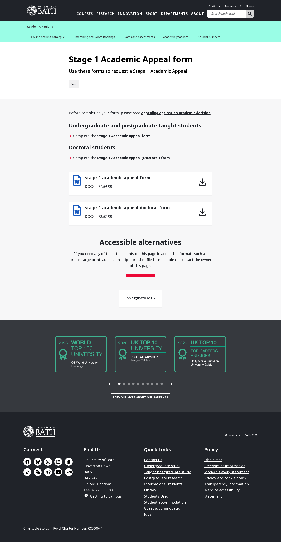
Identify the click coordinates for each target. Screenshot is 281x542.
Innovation (130, 13)
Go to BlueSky (38, 462)
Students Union (157, 496)
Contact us (153, 459)
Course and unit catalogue (48, 37)
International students (163, 484)
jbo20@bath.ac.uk (140, 298)
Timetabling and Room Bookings (94, 37)
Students (230, 6)
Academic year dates (176, 37)
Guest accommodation (163, 508)
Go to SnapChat (69, 462)
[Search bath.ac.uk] (226, 14)
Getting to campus (106, 496)
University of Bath (41, 431)
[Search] (250, 14)
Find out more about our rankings (140, 397)
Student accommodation (165, 502)
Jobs (147, 514)
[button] (110, 384)
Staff (212, 6)
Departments (174, 13)
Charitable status (36, 528)
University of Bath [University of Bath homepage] (43, 10)
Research (105, 13)
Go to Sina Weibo (48, 472)
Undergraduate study (162, 466)
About (197, 13)
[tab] (119, 384)
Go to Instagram (48, 462)
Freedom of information (224, 466)
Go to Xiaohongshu (69, 472)
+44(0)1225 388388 (99, 490)
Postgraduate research (163, 478)
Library (150, 490)
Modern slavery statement (226, 472)
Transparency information (226, 484)
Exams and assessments (139, 37)
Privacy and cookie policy (225, 478)
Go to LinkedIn (58, 462)
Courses (84, 13)
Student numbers (209, 37)
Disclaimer (213, 459)
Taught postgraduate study (167, 472)
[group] (81, 354)
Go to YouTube (58, 472)
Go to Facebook (27, 462)
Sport (151, 13)
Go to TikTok (27, 472)
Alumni (249, 6)
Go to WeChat (38, 472)
